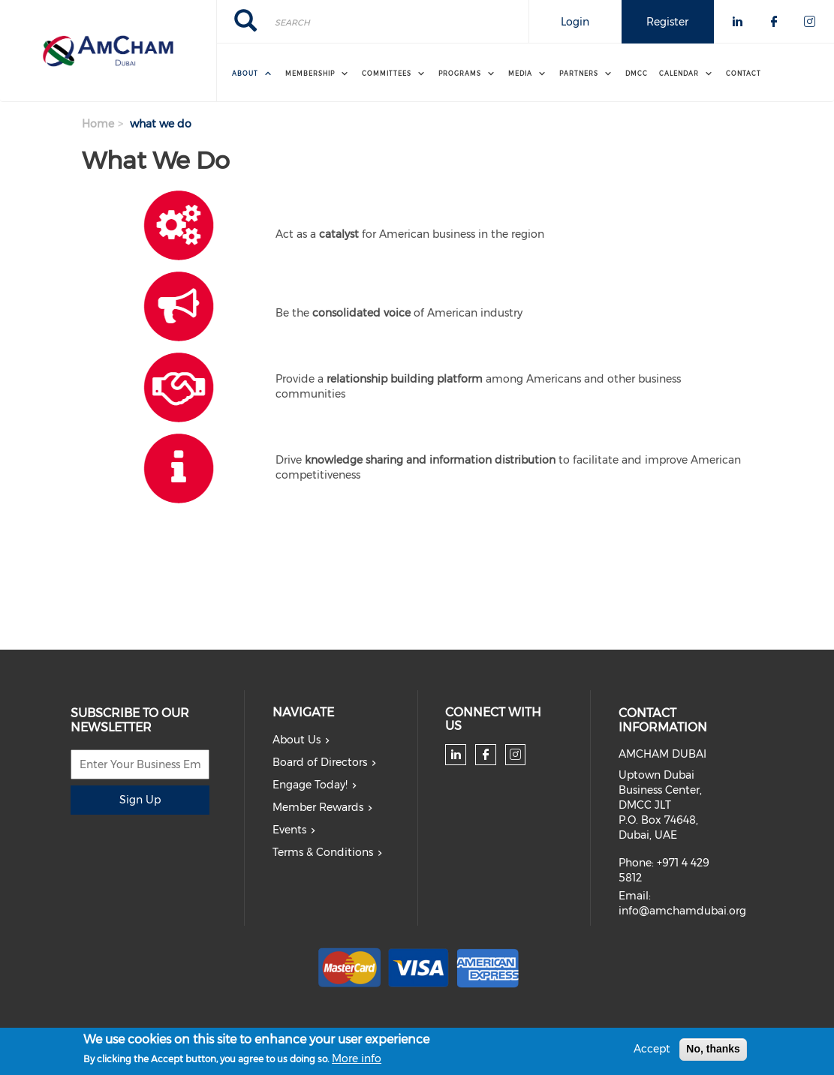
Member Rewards (317, 807)
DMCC (636, 73)
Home (98, 124)
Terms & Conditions (322, 852)
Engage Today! (310, 784)
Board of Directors (319, 762)
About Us (296, 739)
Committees (386, 73)
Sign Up (140, 799)
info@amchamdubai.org (682, 910)
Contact (743, 73)
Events (289, 829)
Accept (652, 1051)
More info (356, 1061)
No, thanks (713, 1052)
